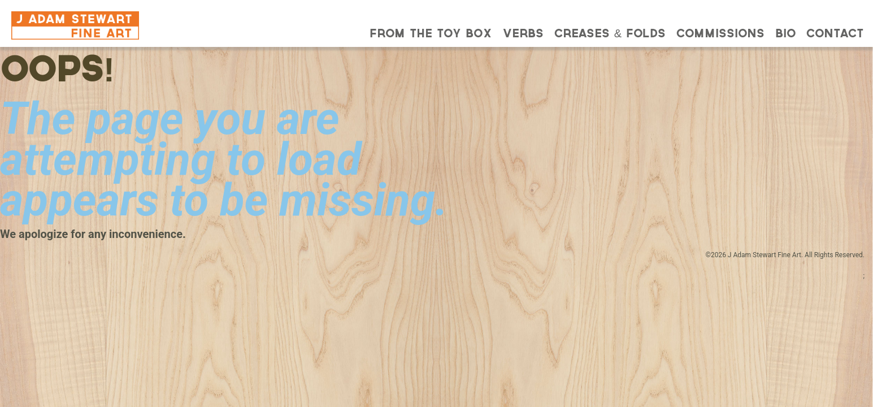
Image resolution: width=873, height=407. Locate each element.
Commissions (720, 34)
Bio (785, 34)
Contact (834, 34)
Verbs (523, 34)
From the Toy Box (431, 34)
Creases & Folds (610, 34)
